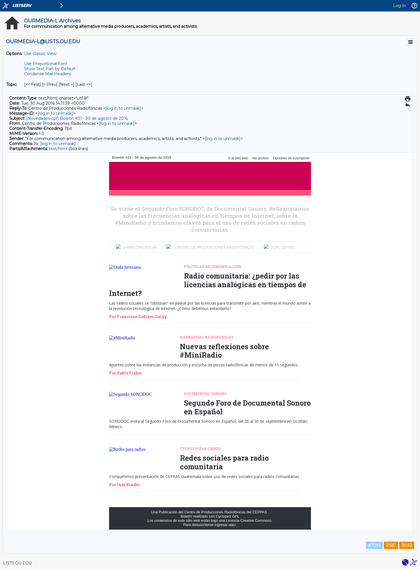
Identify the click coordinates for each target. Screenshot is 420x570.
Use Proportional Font (45, 63)
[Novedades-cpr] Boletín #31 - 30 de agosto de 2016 (77, 118)
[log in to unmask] (123, 108)
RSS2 (406, 545)
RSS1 (391, 545)
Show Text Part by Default (49, 68)
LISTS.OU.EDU (17, 563)
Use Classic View (40, 53)
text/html (58, 148)
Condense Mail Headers (47, 73)
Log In (399, 5)
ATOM (374, 545)
